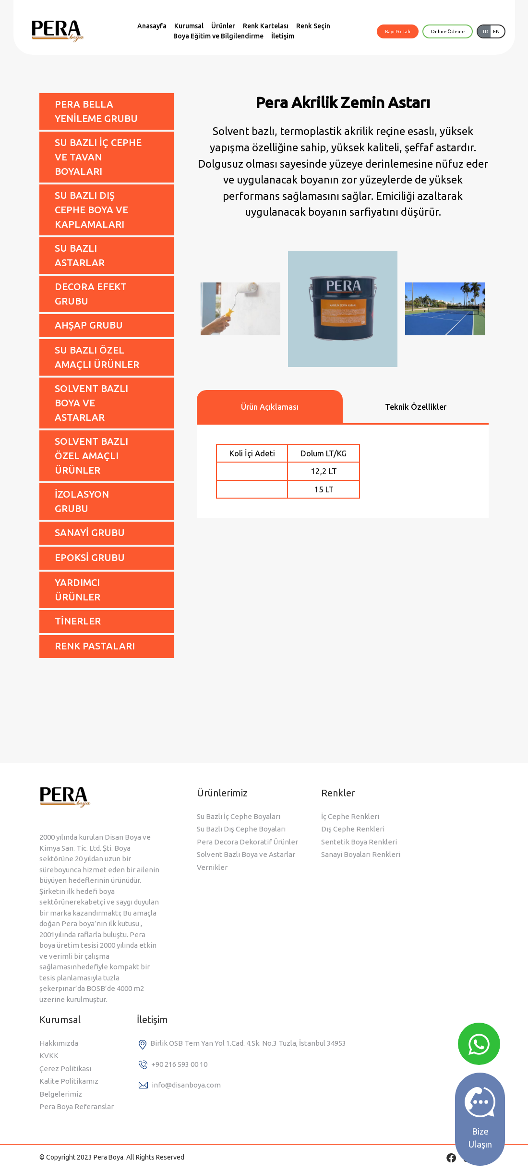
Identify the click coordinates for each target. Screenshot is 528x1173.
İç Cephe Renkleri (350, 816)
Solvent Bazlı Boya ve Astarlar (246, 854)
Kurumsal (189, 26)
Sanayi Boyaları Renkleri (360, 854)
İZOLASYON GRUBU (82, 501)
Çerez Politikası (65, 1068)
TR (485, 31)
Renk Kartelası (265, 26)
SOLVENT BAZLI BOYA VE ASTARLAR (91, 403)
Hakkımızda (58, 1043)
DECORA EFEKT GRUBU (91, 293)
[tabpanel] (343, 471)
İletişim (282, 36)
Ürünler (223, 26)
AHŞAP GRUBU (89, 324)
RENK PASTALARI (95, 645)
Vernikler (212, 867)
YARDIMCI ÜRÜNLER (77, 589)
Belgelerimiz (60, 1094)
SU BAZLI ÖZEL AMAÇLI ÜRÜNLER (97, 357)
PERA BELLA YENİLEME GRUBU (96, 111)
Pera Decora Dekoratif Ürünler (247, 842)
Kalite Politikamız (68, 1081)
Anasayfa (152, 26)
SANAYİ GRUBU (90, 532)
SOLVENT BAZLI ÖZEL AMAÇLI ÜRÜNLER (91, 456)
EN (496, 31)
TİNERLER (78, 620)
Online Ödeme (448, 31)
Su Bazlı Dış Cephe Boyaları (241, 829)
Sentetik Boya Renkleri (359, 842)
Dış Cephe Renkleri (352, 829)
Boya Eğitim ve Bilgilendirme (218, 36)
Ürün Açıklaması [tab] (270, 407)
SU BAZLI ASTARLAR (80, 255)
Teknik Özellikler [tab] (415, 407)
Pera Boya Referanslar (76, 1106)
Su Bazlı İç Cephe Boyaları (238, 816)
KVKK (49, 1055)
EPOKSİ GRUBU (90, 557)
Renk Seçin (313, 26)
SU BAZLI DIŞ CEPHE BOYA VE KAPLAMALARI (91, 210)
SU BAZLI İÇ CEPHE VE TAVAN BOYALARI (98, 157)
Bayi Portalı (397, 31)
